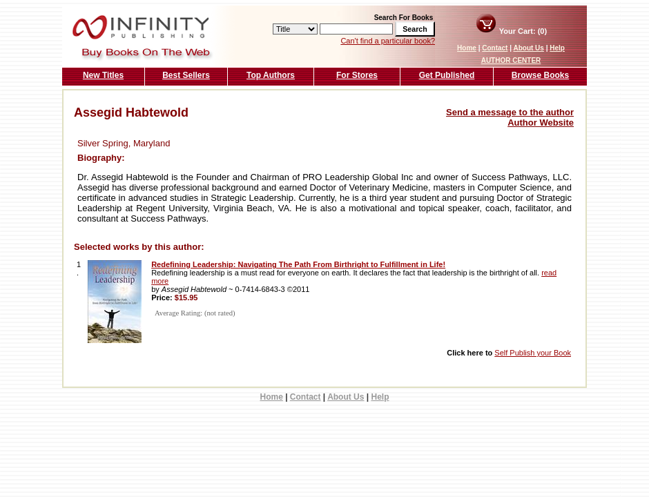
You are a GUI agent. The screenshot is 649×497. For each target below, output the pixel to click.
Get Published (447, 75)
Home (466, 48)
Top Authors (270, 75)
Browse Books (540, 75)
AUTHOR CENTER (511, 60)
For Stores (357, 75)
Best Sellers (186, 75)
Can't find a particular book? (387, 41)
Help (557, 48)
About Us (528, 48)
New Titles (103, 75)
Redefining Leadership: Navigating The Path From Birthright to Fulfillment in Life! (298, 264)
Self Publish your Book (532, 353)
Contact (494, 48)
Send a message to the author (510, 112)
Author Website (540, 122)
